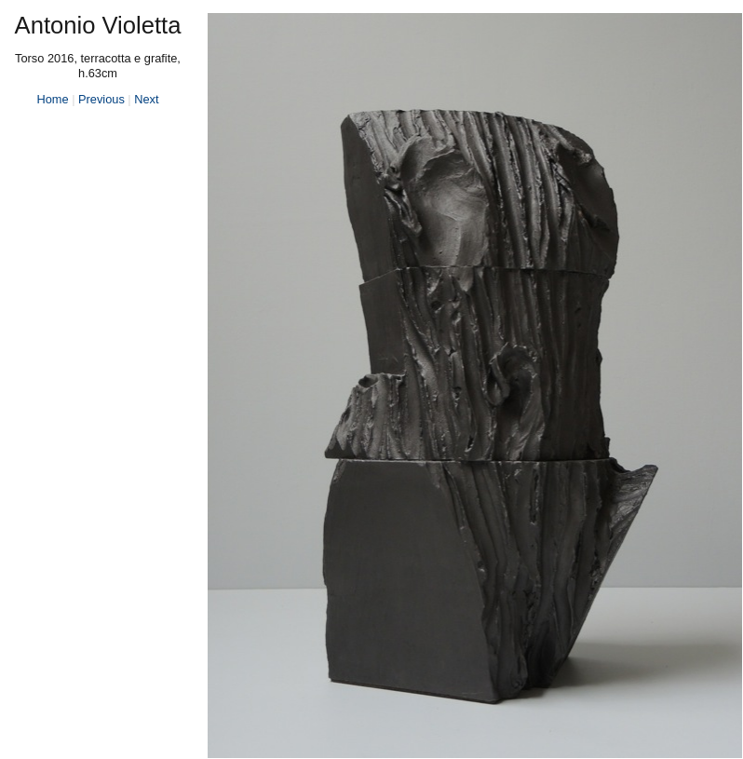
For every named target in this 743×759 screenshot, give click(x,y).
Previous (101, 99)
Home (52, 99)
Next (146, 99)
